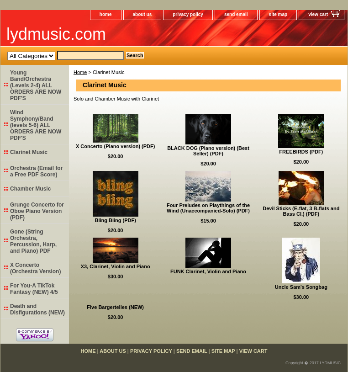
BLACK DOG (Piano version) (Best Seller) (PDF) (208, 150)
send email (236, 14)
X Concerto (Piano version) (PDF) (115, 146)
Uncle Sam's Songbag (301, 287)
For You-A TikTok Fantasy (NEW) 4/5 (34, 288)
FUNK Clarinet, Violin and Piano (208, 271)
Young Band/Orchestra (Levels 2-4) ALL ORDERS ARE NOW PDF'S (35, 85)
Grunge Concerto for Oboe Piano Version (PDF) (37, 211)
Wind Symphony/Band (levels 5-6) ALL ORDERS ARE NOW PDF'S (35, 125)
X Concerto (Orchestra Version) (35, 268)
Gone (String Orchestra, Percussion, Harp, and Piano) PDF (33, 241)
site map (278, 14)
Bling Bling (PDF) (115, 220)
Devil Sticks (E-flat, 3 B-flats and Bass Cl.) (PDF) (301, 211)
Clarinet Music (28, 152)
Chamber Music (30, 189)
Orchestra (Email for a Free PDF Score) (36, 171)
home (106, 14)
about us (142, 14)
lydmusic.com (56, 34)
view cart (318, 14)
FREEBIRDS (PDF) (301, 151)
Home (80, 72)
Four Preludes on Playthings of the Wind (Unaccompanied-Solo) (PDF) (208, 207)
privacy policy (188, 14)
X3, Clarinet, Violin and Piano (115, 266)
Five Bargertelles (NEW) (115, 307)
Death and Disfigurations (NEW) (37, 309)
